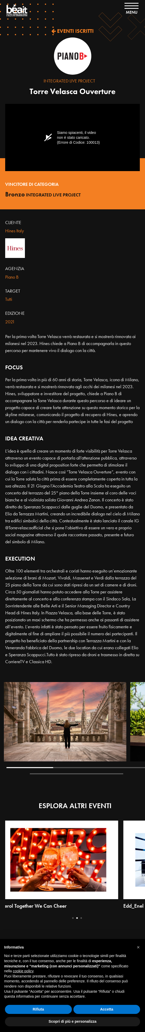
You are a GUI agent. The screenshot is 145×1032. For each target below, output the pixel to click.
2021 (10, 322)
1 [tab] (29, 767)
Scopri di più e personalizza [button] (72, 1021)
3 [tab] (81, 918)
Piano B (12, 277)
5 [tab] (100, 773)
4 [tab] (53, 773)
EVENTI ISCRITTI (72, 31)
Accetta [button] (106, 1009)
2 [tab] (76, 767)
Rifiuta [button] (38, 1009)
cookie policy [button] (23, 971)
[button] (138, 947)
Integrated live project (69, 81)
